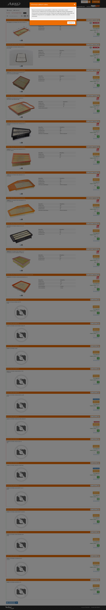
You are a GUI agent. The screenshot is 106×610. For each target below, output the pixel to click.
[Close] (74, 4)
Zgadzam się (71, 22)
